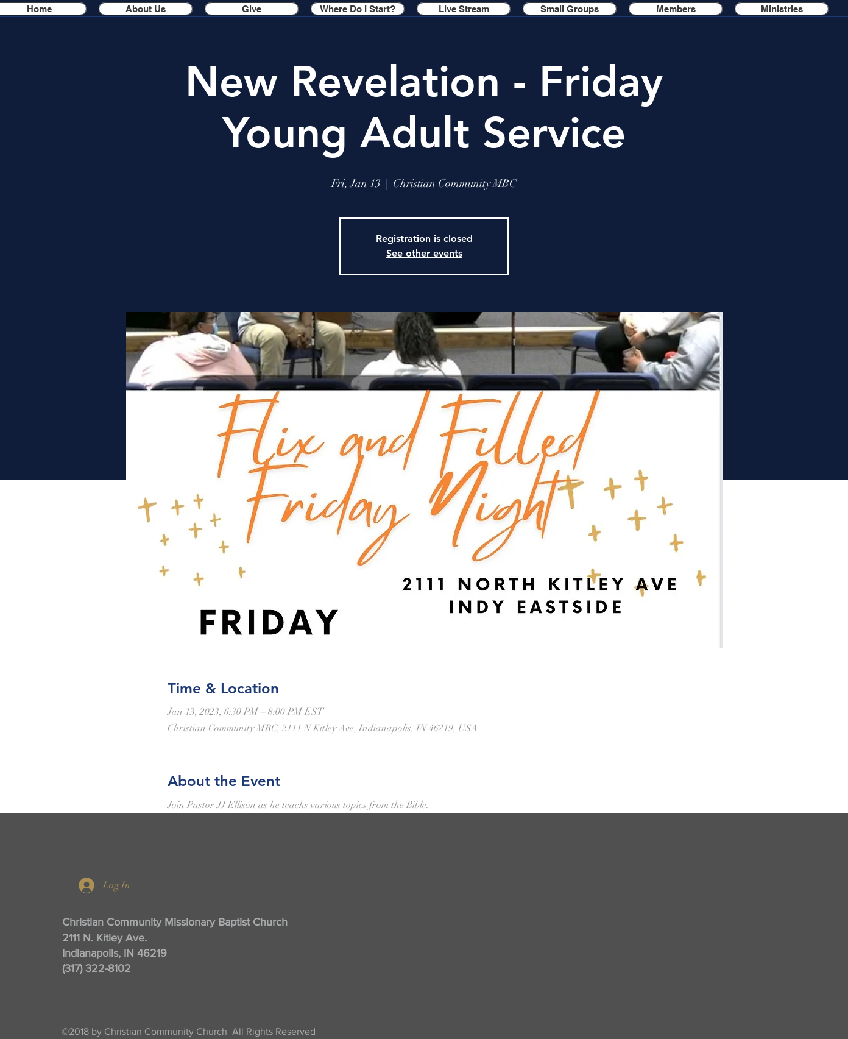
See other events (424, 253)
